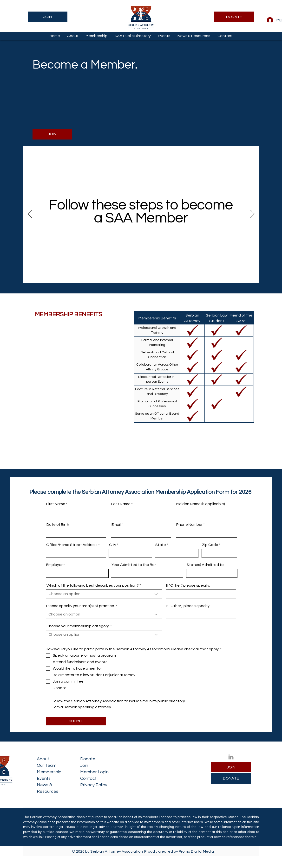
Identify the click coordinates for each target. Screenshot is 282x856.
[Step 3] (144, 275)
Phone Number (189, 524)
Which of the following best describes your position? (92, 585)
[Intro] (127, 275)
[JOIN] (47, 17)
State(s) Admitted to (205, 565)
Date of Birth (57, 524)
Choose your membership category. (78, 626)
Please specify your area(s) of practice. (80, 606)
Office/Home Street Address (72, 545)
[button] (73, 36)
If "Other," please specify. (188, 585)
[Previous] (30, 214)
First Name (55, 504)
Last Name (121, 504)
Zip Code (210, 545)
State (160, 545)
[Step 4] (150, 275)
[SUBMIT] (76, 721)
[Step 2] (139, 275)
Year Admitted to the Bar (133, 565)
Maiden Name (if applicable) (200, 504)
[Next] (252, 214)
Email (116, 524)
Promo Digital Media (196, 851)
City (112, 545)
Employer (54, 565)
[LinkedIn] (231, 757)
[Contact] (155, 275)
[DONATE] (234, 17)
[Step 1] (133, 275)
